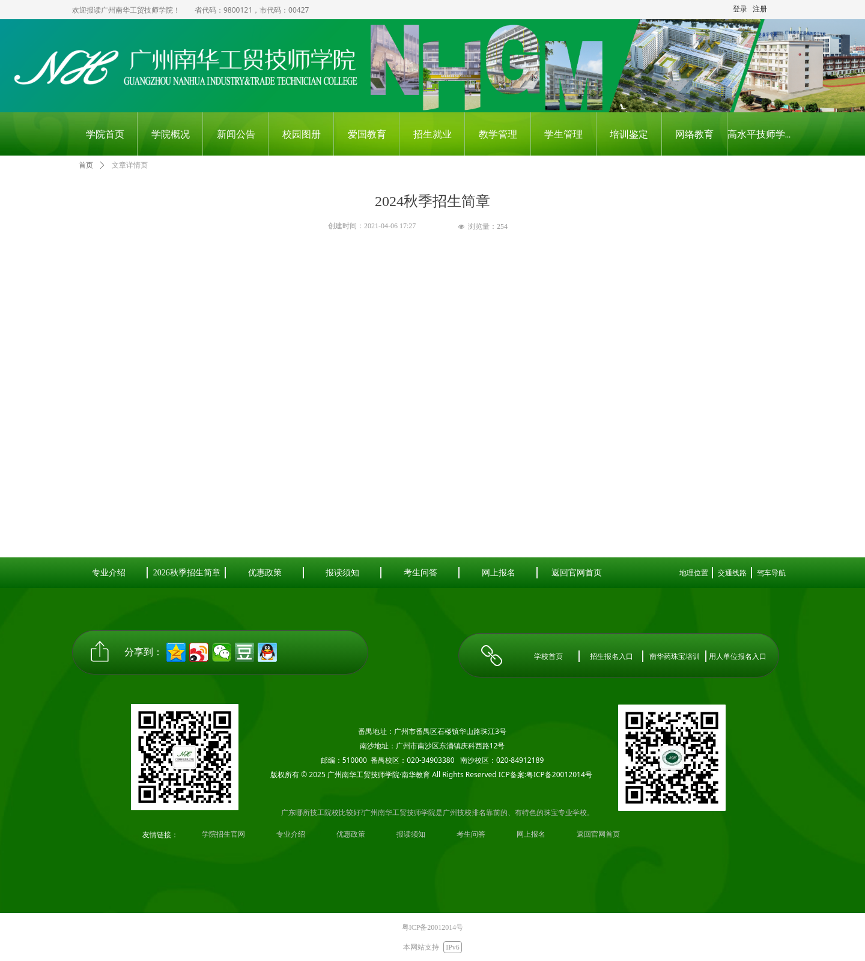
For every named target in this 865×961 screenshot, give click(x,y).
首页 (86, 165)
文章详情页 (130, 165)
